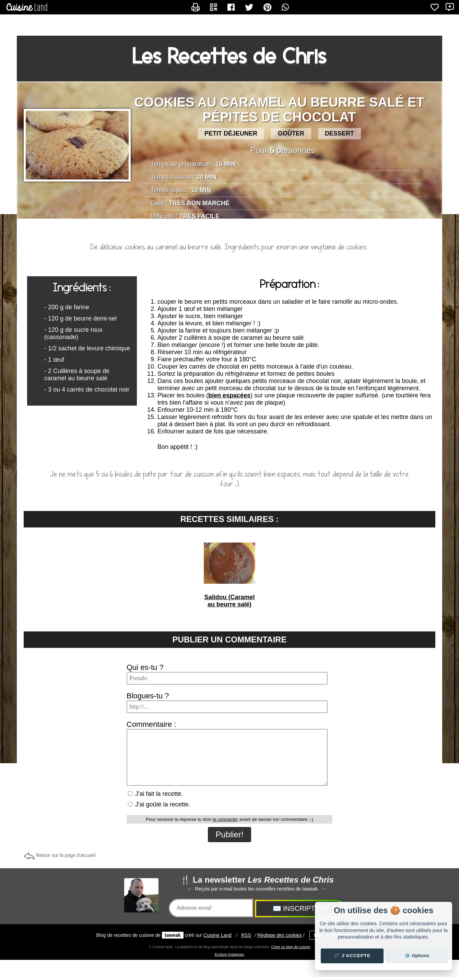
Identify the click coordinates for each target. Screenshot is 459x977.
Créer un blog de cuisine (290, 947)
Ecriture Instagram (229, 954)
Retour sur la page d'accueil (65, 855)
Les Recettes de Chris (229, 56)
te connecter (225, 819)
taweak (173, 935)
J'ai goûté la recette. (159, 804)
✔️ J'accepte (352, 955)
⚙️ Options (416, 955)
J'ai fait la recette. (155, 793)
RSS (246, 935)
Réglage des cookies (279, 935)
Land (217, 935)
